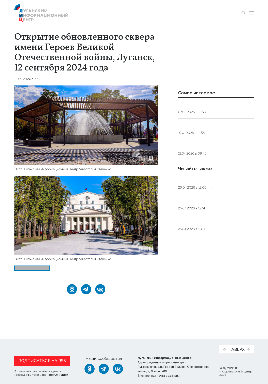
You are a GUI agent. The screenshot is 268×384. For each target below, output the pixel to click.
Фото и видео (145, 344)
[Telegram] (86, 302)
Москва (87, 278)
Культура (217, 230)
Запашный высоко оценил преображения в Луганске (205, 219)
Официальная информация (64, 344)
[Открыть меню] (251, 13)
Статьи (41, 342)
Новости (21, 342)
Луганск (69, 278)
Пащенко (105, 278)
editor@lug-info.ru (194, 375)
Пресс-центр (173, 344)
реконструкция (130, 278)
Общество (218, 122)
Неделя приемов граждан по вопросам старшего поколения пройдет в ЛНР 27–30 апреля (209, 279)
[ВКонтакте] (100, 302)
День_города (47, 278)
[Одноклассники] (72, 302)
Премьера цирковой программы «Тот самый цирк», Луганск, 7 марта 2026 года (215, 109)
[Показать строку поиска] (243, 13)
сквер (41, 286)
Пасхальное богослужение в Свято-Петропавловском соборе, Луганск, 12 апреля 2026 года (215, 177)
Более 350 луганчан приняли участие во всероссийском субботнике (207, 248)
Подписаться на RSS (42, 359)
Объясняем (203, 342)
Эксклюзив (239, 122)
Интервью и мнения (111, 344)
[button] (21, 215)
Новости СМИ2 (26, 318)
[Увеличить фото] (86, 124)
